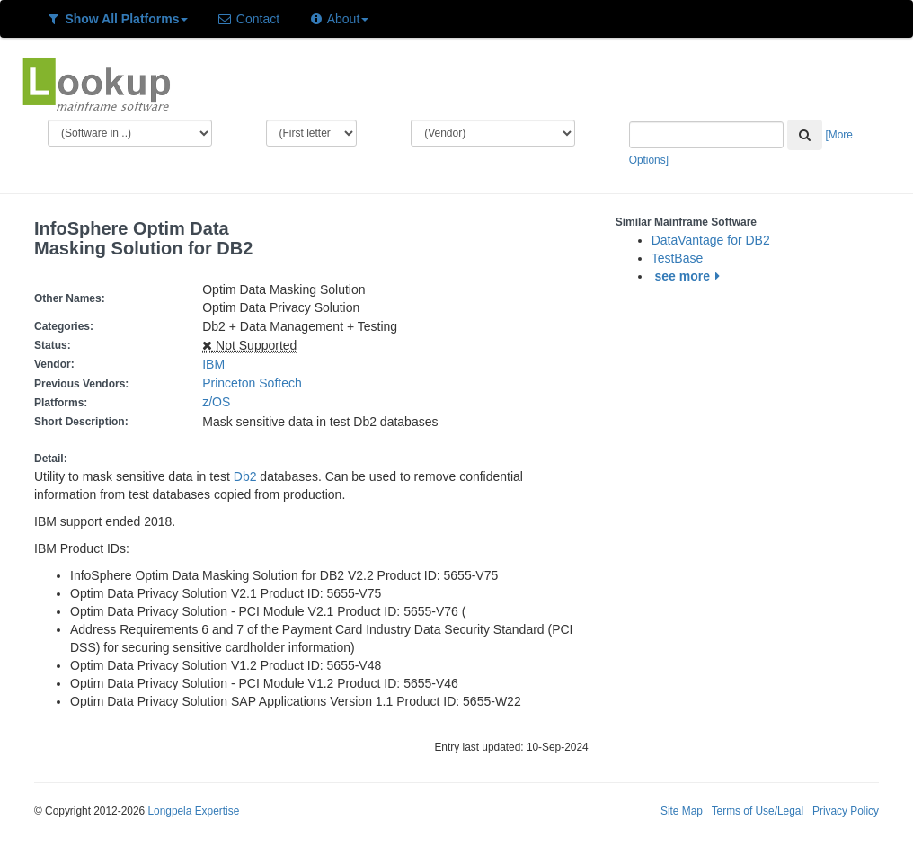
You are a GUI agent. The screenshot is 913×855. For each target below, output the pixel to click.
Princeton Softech (252, 383)
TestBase (678, 258)
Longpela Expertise (193, 811)
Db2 (245, 476)
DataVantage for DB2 (711, 240)
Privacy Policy (845, 811)
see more (690, 276)
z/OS (219, 402)
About (338, 19)
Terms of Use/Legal (757, 811)
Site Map (681, 811)
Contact (248, 19)
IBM (213, 364)
